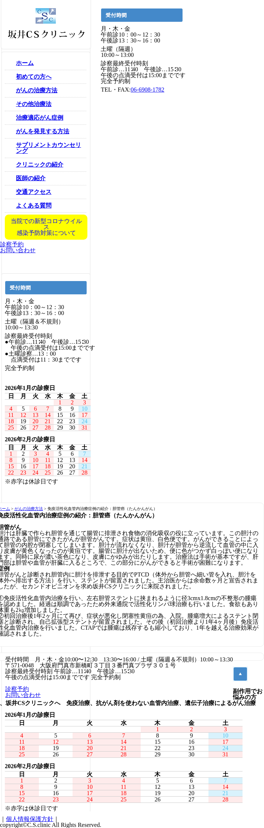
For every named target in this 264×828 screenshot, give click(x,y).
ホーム (25, 63)
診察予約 (12, 244)
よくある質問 (33, 205)
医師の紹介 (31, 178)
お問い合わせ (18, 250)
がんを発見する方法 (42, 131)
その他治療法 (33, 104)
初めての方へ (33, 76)
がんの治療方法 (36, 90)
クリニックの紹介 (39, 164)
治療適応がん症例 (39, 117)
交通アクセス (33, 192)
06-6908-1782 (147, 89)
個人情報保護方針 (29, 819)
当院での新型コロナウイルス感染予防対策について (46, 227)
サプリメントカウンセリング (48, 148)
